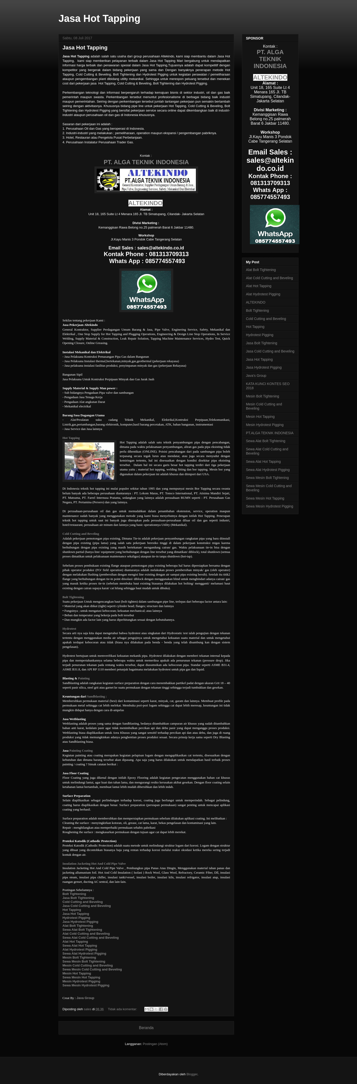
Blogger (191, 1074)
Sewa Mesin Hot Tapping (265, 498)
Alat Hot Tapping (258, 286)
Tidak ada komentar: (123, 1009)
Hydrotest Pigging (259, 335)
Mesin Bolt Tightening (262, 396)
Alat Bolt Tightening (261, 270)
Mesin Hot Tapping (260, 417)
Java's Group (256, 376)
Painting (84, 678)
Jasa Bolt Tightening (261, 343)
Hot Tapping (71, 438)
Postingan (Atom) (155, 1044)
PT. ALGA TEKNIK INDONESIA (146, 162)
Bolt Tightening (73, 597)
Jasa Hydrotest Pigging (264, 367)
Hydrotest (69, 628)
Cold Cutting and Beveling (80, 534)
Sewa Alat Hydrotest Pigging (268, 470)
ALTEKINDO (145, 203)
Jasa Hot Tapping (85, 47)
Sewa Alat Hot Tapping (263, 462)
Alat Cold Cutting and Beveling (269, 278)
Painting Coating (81, 750)
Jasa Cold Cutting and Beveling (270, 351)
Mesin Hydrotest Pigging (265, 425)
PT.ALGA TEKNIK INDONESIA (270, 433)
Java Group (85, 998)
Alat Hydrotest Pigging (263, 294)
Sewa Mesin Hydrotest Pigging (85, 985)
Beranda (146, 1028)
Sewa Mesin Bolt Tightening (267, 478)
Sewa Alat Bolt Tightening (265, 441)
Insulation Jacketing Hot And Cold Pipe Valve (94, 863)
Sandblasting (96, 696)
